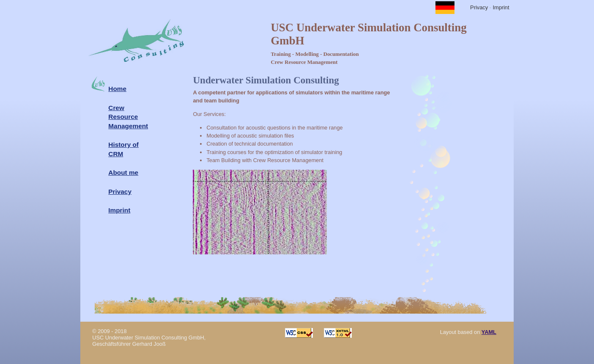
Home (117, 88)
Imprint (501, 7)
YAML (489, 332)
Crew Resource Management (128, 117)
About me (123, 172)
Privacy (479, 7)
